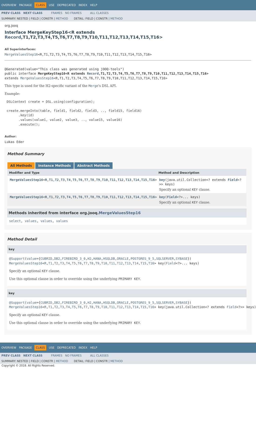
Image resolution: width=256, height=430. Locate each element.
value (32, 258)
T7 (86, 180)
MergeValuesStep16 (21, 54)
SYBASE (182, 258)
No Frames (73, 13)
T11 (113, 180)
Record (13, 37)
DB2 (57, 258)
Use (51, 5)
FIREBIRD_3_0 (74, 258)
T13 (128, 180)
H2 (89, 258)
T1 (51, 180)
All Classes (99, 13)
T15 (144, 180)
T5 (74, 180)
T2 (57, 180)
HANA (97, 258)
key (162, 180)
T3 (63, 180)
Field (232, 180)
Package (25, 5)
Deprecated (66, 5)
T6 (80, 180)
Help (93, 5)
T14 (136, 180)
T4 (69, 180)
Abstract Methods (93, 165)
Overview (8, 5)
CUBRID (46, 258)
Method (62, 18)
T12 (120, 180)
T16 (152, 180)
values (31, 221)
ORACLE (123, 258)
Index (83, 5)
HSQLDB (109, 258)
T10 (105, 180)
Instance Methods (54, 165)
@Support (17, 258)
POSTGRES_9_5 (142, 258)
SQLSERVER (165, 258)
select (15, 221)
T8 (92, 180)
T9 (98, 180)
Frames (57, 13)
